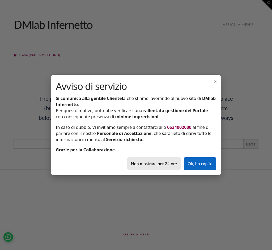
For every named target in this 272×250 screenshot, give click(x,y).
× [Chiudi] (215, 81)
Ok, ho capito (200, 163)
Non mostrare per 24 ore (154, 163)
